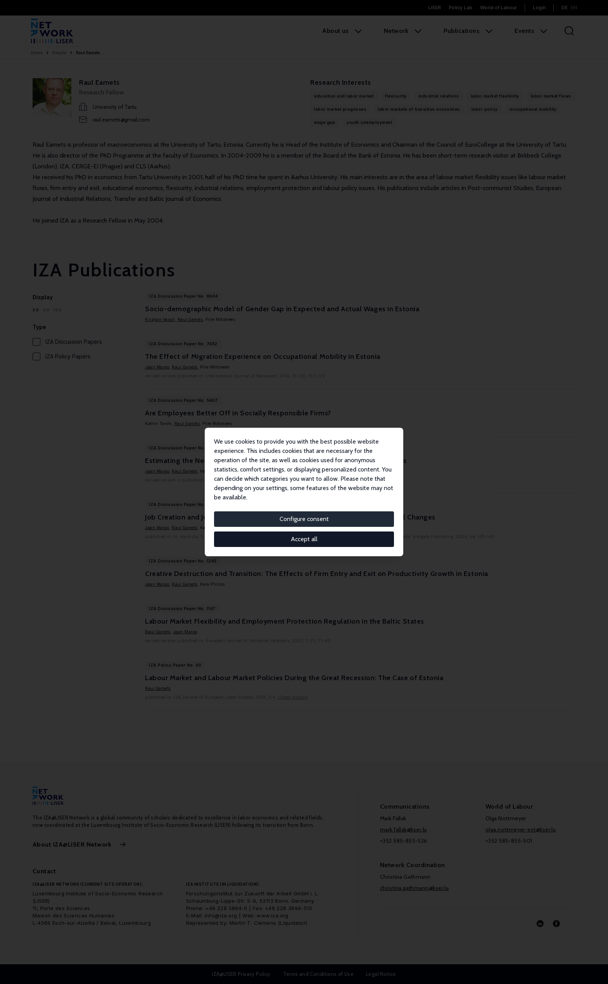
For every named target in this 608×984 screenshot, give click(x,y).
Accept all (304, 539)
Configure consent (304, 519)
